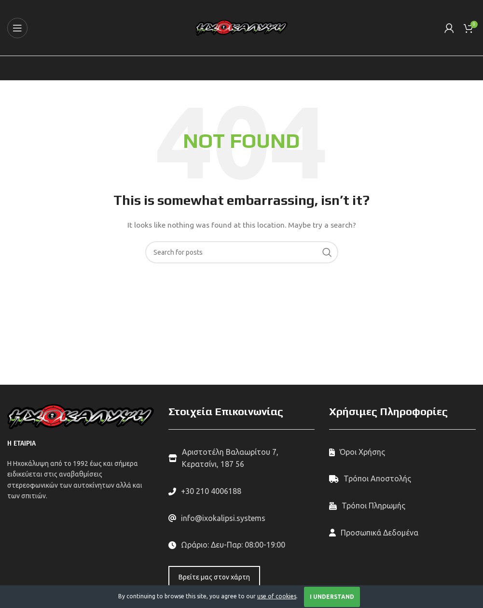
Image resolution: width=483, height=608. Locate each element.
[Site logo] (241, 27)
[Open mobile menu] (17, 28)
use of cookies (276, 596)
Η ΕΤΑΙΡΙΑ (21, 443)
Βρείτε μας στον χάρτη (214, 577)
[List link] (241, 491)
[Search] (241, 252)
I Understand (332, 597)
